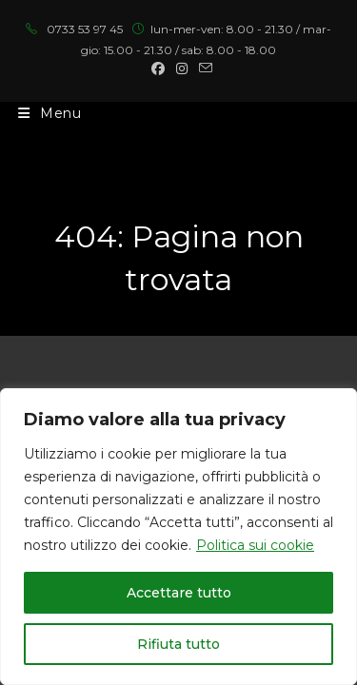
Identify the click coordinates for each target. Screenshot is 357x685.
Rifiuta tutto (178, 644)
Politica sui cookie (255, 545)
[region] (178, 536)
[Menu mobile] (50, 113)
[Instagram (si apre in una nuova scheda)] (181, 68)
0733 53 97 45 (85, 29)
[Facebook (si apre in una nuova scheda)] (158, 68)
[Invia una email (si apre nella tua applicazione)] (202, 68)
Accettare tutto (179, 592)
